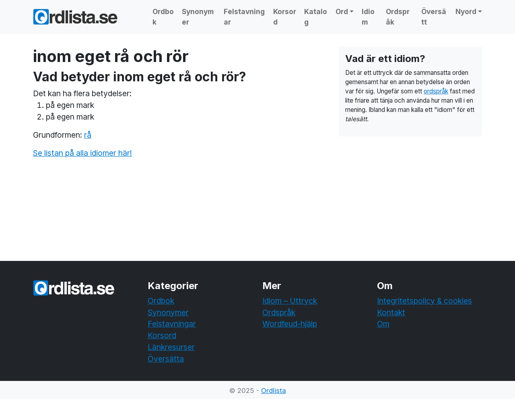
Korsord (284, 16)
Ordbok (163, 16)
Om (383, 324)
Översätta (166, 359)
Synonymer (198, 16)
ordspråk (436, 91)
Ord (342, 11)
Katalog (315, 16)
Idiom (368, 16)
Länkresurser (171, 347)
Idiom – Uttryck (289, 301)
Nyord (465, 11)
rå (87, 135)
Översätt (433, 16)
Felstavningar (244, 16)
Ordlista (273, 391)
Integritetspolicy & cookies (424, 301)
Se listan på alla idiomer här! (82, 153)
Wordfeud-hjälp (289, 324)
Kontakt (391, 312)
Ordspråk (398, 16)
